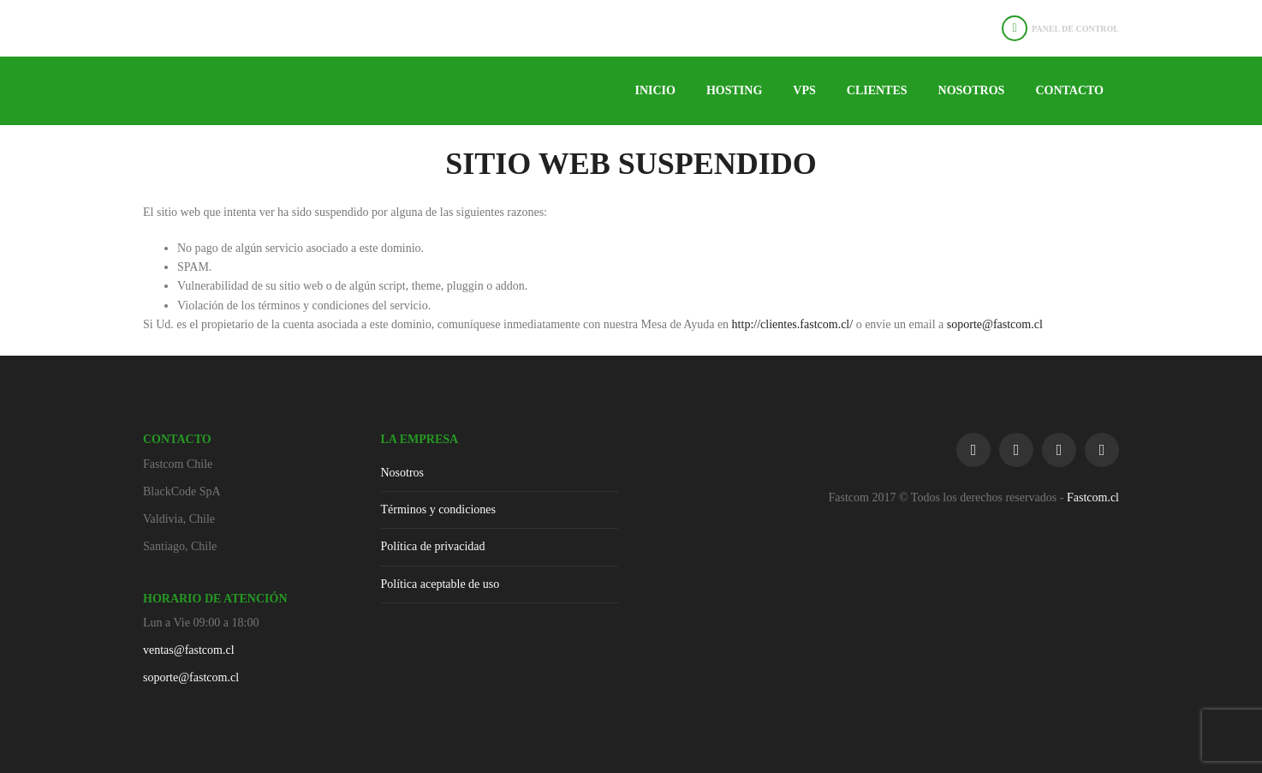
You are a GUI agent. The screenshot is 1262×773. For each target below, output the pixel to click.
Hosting (734, 90)
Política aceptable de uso (440, 584)
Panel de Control (1075, 28)
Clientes (877, 90)
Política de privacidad (433, 546)
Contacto (1069, 90)
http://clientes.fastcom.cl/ (793, 324)
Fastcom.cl (1093, 497)
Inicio (654, 90)
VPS (804, 90)
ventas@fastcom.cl (189, 650)
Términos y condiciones (439, 509)
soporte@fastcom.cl (995, 324)
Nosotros (971, 90)
